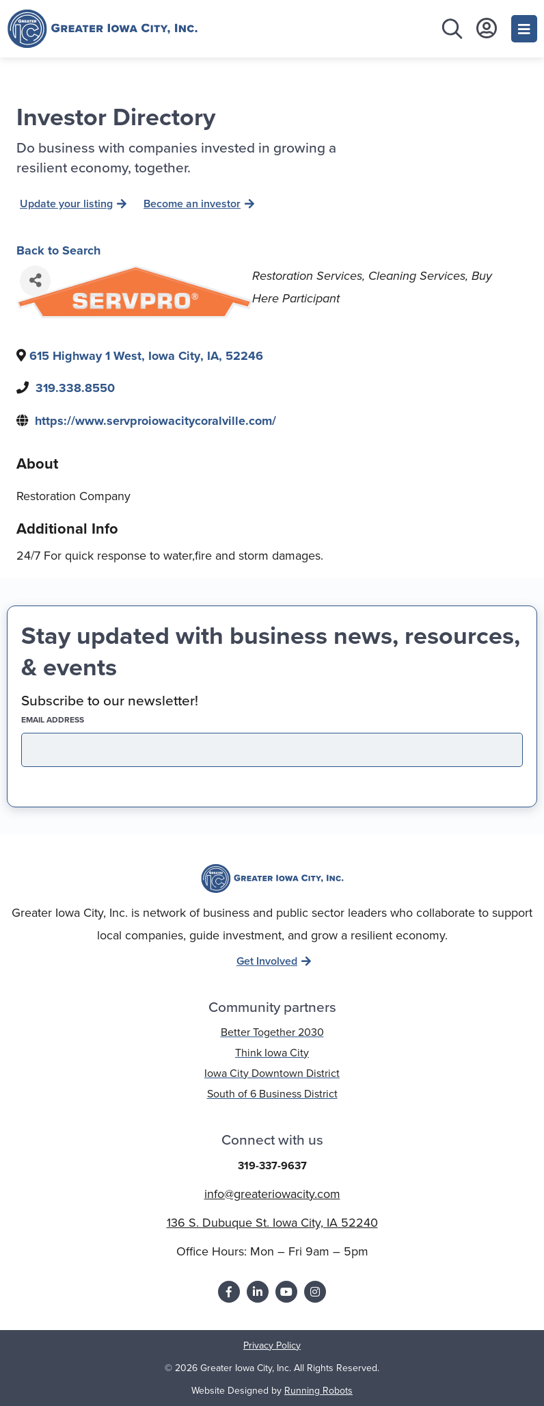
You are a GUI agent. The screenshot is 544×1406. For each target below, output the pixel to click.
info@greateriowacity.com (272, 1194)
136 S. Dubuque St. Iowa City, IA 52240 (272, 1223)
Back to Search (58, 250)
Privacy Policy (272, 1345)
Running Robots (318, 1390)
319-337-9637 (272, 1165)
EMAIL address (76, 720)
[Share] (35, 280)
